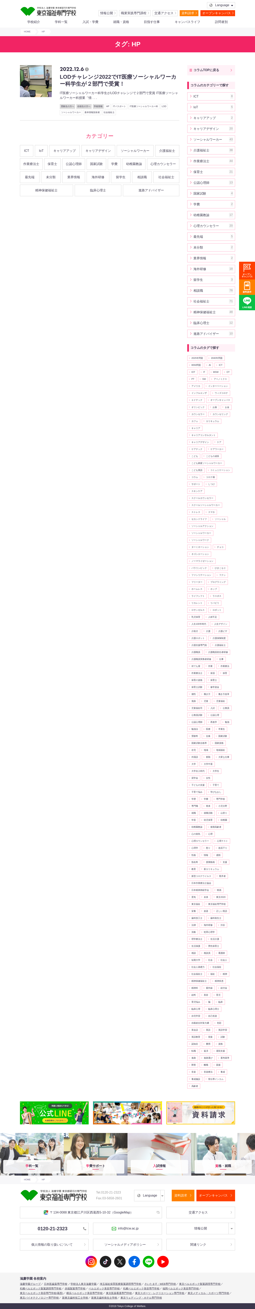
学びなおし (215, 792)
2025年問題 (197, 358)
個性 (193, 694)
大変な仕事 (223, 757)
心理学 (194, 848)
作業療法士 (31, 164)
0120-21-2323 (62, 1228)
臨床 (220, 1002)
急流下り (222, 848)
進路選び (208, 1058)
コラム (194, 477)
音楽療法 (208, 1072)
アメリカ (195, 386)
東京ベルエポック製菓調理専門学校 (200, 1283)
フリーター (196, 582)
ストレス (195, 512)
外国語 (194, 757)
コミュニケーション (220, 470)
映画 (219, 890)
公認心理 (214, 715)
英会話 (194, 1030)
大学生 (216, 771)
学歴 (193, 799)
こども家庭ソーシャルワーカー (206, 463)
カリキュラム (212, 421)
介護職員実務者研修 (201, 659)
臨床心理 (195, 1009)
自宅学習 (195, 1016)
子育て (216, 785)
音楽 (193, 1072)
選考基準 (225, 1058)
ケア (219, 442)
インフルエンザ (199, 393)
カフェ (194, 421)
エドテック (196, 400)
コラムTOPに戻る (206, 70)
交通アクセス (164, 13)
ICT (26, 150)
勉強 (227, 722)
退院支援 (220, 1051)
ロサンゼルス (198, 610)
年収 (193, 820)
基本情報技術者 (92, 112)
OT (228, 372)
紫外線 (209, 988)
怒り (208, 848)
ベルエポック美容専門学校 (104, 1288)
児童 (206, 701)
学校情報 (98, 106)
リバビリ (214, 603)
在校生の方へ (83, 106)
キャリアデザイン (98, 150)
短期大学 (195, 960)
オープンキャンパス (216, 13)
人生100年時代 (198, 624)
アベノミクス (220, 379)
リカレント (196, 603)
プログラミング (218, 582)
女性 (208, 778)
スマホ (211, 512)
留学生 (121, 177)
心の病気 (195, 834)
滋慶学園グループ (30, 1283)
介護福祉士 (167, 150)
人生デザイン (220, 624)
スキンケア (196, 491)
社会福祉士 (109, 112)
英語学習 (222, 1030)
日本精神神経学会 (200, 890)
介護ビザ (222, 631)
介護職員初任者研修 (218, 652)
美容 (206, 995)
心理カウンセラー (163, 164)
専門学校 (220, 799)
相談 (193, 953)
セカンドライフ (199, 519)
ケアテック (196, 449)
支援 (225, 862)
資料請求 (187, 13)
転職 (193, 1051)
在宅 (193, 750)
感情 (218, 855)
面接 (218, 1065)
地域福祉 (220, 750)
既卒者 (222, 876)
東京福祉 (195, 904)
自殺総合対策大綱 (200, 1023)
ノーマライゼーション (202, 561)
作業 (210, 666)
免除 (193, 701)
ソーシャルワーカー (71, 112)
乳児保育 (195, 617)
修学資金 (214, 687)
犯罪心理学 (209, 932)
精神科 (194, 988)
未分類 (51, 177)
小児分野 (222, 806)
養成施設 (195, 1079)
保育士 (52, 164)
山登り (224, 813)
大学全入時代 (198, 771)
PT (192, 379)
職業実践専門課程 (133, 13)
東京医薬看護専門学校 (119, 1293)
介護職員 (195, 652)
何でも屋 (195, 666)
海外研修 (98, 177)
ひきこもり (220, 568)
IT (204, 372)
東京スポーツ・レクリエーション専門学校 (159, 1293)
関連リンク (198, 1244)
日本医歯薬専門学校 (55, 1283)
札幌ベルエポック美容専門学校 (141, 1288)
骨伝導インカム (216, 1079)
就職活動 (208, 813)
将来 (208, 806)
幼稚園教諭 (134, 164)
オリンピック (198, 407)
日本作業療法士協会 (201, 883)
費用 (208, 1044)
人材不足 (212, 617)
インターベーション (218, 386)
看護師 (221, 953)
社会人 (224, 960)
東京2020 (221, 897)
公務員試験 (196, 715)
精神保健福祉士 (46, 190)
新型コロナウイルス (201, 876)
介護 (208, 631)
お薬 (215, 407)
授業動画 (210, 862)
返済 (206, 1051)
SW (204, 379)
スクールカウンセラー (202, 498)
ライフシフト (198, 596)
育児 (218, 995)
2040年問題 (217, 358)
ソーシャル (220, 519)
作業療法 (225, 666)
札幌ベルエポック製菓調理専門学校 (40, 1288)
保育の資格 (196, 680)
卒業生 (221, 729)
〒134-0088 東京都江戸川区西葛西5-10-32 (88, 1212)
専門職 (194, 806)
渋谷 (223, 925)
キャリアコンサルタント (203, 435)
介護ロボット (198, 638)
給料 (193, 995)
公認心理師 (74, 164)
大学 (193, 764)
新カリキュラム (211, 869)
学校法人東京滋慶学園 (83, 1283)
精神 (225, 974)
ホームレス (196, 589)
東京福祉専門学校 (217, 904)
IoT (41, 150)
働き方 (207, 694)
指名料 (194, 862)
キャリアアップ (64, 150)
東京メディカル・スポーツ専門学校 (208, 1293)
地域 (206, 750)
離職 (206, 1065)
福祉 (212, 974)
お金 (227, 407)
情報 (206, 855)
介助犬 (194, 631)
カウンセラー (198, 414)
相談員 (207, 953)
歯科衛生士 (215, 918)
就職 (193, 813)
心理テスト (222, 841)
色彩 (219, 1023)
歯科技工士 (196, 918)
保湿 (212, 673)
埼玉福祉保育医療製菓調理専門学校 (120, 1283)
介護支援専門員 (199, 645)
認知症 (194, 1044)
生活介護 (214, 939)
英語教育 (195, 1037)
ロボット (217, 610)
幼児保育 (208, 820)
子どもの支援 (198, 785)
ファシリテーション (201, 575)
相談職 (142, 177)
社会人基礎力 (198, 967)
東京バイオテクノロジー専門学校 (39, 1297)
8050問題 (196, 365)
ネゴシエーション (200, 554)
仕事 (221, 659)
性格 (193, 855)
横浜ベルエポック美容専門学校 (84, 1293)
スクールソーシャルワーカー (205, 505)
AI (210, 365)
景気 (193, 897)
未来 (206, 897)
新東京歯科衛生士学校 (104, 1297)
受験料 (194, 736)
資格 (220, 1044)
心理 (210, 834)
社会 (210, 960)
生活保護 (195, 946)
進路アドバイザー (151, 190)
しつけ (211, 484)
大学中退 (208, 764)
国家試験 (96, 164)
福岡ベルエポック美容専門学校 (181, 1288)
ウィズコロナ (221, 393)
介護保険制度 (219, 638)
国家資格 (219, 743)
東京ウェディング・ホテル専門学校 (141, 1297)
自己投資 (212, 1016)
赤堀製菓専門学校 (75, 1288)
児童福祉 (220, 701)
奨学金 (194, 778)
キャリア (195, 428)
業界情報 (73, 177)
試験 (223, 1037)
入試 (212, 708)
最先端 (29, 177)
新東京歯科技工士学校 (75, 1297)
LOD (164, 106)
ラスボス (217, 596)
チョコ (220, 547)
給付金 (224, 988)
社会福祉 (217, 967)
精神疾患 (219, 981)
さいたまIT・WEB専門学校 (160, 1283)
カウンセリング (220, 414)
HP (107, 106)
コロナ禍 (210, 477)
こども (194, 456)
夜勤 (208, 757)
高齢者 (194, 1086)
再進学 (213, 722)
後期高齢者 (215, 827)
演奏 (193, 932)
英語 (208, 1030)
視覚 (210, 1037)
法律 (193, 925)
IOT (193, 372)
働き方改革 (223, 694)
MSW (216, 372)
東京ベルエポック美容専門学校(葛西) (41, 1293)
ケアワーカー (217, 449)
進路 (193, 1058)
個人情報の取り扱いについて (52, 1244)
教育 (193, 869)
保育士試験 (196, 687)
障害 (193, 1065)
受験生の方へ (67, 106)
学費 (114, 164)
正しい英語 (221, 911)
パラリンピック (199, 568)
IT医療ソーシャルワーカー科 (144, 106)
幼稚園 (224, 820)
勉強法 (194, 729)
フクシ (222, 575)
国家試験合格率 (199, 743)
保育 (225, 673)
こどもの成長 (212, 456)
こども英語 (196, 470)
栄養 (193, 911)
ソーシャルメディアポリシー (125, 1244)
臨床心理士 (98, 190)
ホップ (213, 589)
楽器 (206, 911)
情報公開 (106, 13)
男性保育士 (213, 946)
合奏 (208, 736)
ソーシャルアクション (202, 526)
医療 (208, 729)
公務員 (226, 708)
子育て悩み (196, 792)
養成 (223, 1072)
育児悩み (195, 1002)
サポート (195, 484)
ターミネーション (200, 547)
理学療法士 (196, 939)
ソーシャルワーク (200, 540)
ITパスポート (119, 106)
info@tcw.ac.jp (125, 1228)
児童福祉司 (196, 708)
